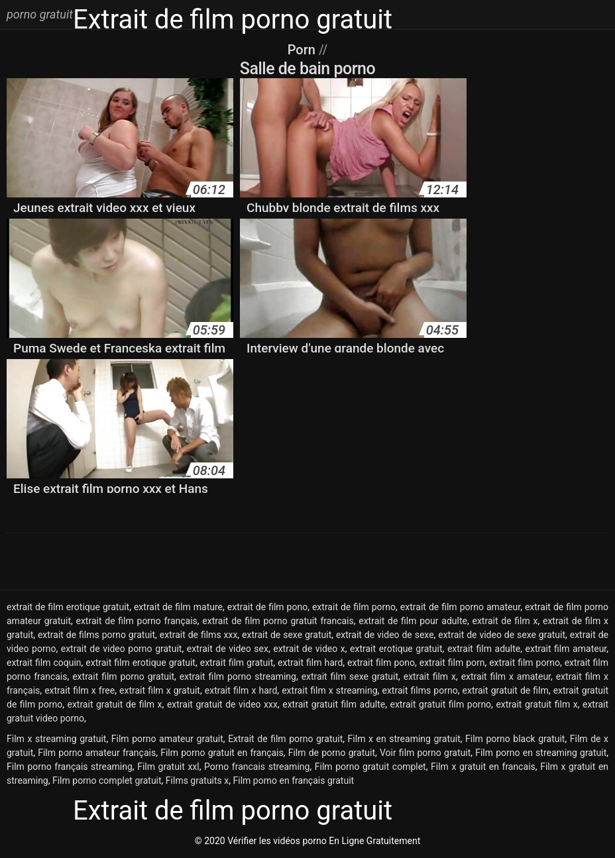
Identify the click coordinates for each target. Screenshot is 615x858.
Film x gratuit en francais (483, 766)
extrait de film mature (178, 607)
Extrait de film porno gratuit (285, 738)
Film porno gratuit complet (370, 766)
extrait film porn (452, 662)
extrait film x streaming (329, 690)
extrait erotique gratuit (396, 648)
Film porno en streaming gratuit (540, 752)
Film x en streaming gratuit (404, 738)
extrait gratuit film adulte (333, 704)
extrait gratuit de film (506, 690)
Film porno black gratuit (515, 738)
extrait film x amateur (506, 676)
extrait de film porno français (136, 621)
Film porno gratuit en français (222, 752)
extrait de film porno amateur (460, 607)
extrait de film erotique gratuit (68, 607)
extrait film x (430, 676)
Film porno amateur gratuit (167, 738)
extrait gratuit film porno (440, 704)
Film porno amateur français (97, 752)
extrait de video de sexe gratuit (501, 634)
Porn (303, 50)
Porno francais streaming (256, 766)
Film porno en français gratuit (293, 780)
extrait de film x (504, 621)
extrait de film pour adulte (413, 621)
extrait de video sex (227, 648)
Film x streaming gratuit (56, 738)
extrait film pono (381, 662)
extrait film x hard (241, 690)
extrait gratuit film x (536, 704)
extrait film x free (79, 690)
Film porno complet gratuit (107, 780)
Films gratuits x (197, 780)
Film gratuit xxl (168, 766)
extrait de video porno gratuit (121, 648)
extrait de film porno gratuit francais (277, 621)
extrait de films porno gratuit (96, 634)
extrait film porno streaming (238, 676)
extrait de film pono (267, 607)
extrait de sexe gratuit (286, 634)
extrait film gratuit (237, 662)
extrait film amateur (566, 648)
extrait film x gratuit (159, 690)
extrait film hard (310, 662)
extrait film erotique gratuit (140, 662)
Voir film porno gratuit (425, 752)
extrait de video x (309, 648)
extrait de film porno (354, 607)
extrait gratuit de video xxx (222, 704)
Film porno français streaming (70, 766)
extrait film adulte (483, 648)
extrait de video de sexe (385, 634)
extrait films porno (419, 690)
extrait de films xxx (199, 634)
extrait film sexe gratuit (350, 676)
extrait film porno (524, 662)
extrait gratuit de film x (114, 704)
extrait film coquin (44, 662)
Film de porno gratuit (331, 752)
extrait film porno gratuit (123, 676)
